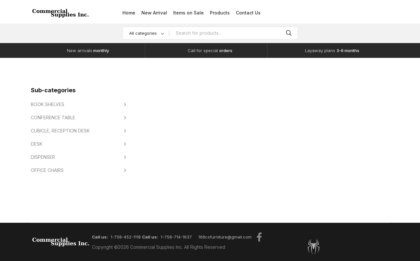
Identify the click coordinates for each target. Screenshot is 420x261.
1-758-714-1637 (176, 236)
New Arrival (154, 12)
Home (128, 12)
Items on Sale (188, 12)
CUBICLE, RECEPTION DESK (60, 130)
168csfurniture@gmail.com (225, 236)
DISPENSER (43, 157)
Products (220, 12)
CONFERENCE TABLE (53, 117)
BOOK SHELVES (47, 104)
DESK (36, 144)
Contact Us (248, 12)
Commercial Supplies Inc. (156, 247)
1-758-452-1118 (126, 236)
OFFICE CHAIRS (47, 170)
